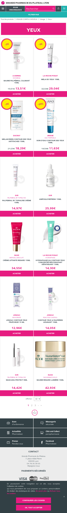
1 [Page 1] (28, 405)
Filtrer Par (33, 15)
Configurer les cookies (33, 500)
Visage (42, 19)
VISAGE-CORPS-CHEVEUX (26, 19)
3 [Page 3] (35, 405)
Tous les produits (7, 19)
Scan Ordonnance (15, 8)
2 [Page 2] (31, 405)
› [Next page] (38, 405)
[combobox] (39, 9)
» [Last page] (41, 405)
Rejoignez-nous (34, 466)
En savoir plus (41, 491)
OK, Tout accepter (33, 508)
